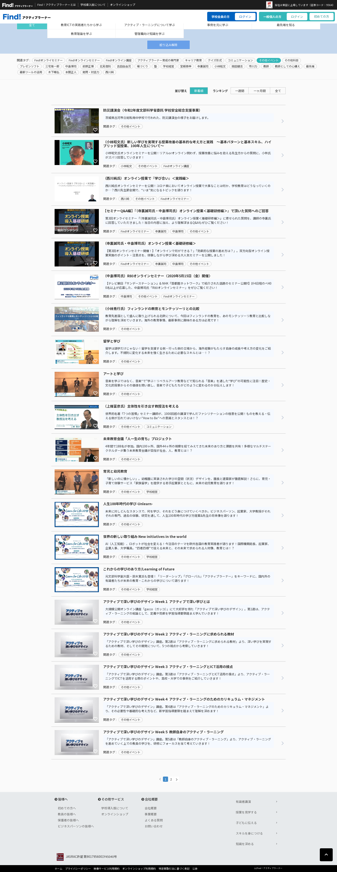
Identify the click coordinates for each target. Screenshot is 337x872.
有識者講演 (243, 801)
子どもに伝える (246, 823)
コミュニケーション (240, 60)
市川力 (253, 66)
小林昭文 (220, 66)
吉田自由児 (124, 66)
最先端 (310, 66)
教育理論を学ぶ (81, 33)
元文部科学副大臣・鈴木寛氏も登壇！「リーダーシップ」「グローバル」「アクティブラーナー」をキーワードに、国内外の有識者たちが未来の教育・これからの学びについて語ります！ (187, 578)
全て (32, 25)
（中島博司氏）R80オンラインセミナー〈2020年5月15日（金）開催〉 (157, 276)
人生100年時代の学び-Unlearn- (128, 504)
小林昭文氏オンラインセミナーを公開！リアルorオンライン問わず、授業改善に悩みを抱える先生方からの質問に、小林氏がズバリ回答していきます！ (188, 155)
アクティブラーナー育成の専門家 (158, 60)
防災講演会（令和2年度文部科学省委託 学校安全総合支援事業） (152, 110)
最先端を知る (286, 25)
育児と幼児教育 (115, 471)
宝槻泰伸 (185, 66)
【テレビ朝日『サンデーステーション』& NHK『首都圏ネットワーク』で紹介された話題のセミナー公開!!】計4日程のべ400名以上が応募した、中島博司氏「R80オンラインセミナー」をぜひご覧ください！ (188, 285)
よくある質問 (154, 820)
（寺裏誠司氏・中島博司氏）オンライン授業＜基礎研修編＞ (149, 243)
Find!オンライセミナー (48, 60)
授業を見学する (246, 812)
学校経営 (168, 66)
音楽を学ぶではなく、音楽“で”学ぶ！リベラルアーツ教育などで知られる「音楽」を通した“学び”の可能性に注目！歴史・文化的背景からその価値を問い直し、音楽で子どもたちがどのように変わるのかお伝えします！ (188, 383)
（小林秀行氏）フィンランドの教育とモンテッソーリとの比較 (151, 309)
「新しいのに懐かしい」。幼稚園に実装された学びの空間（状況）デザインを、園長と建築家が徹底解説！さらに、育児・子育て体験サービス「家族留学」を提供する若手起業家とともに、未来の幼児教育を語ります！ (188, 480)
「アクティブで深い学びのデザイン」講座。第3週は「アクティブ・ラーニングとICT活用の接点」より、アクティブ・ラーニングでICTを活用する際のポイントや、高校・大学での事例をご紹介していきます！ (187, 676)
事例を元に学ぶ (217, 25)
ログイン (245, 16)
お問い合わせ (154, 826)
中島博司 (71, 66)
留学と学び (111, 341)
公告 (195, 868)
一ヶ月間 (260, 91)
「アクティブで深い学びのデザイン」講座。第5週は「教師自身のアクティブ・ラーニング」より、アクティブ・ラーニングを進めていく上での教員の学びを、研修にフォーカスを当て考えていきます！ (188, 741)
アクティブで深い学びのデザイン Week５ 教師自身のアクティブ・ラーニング (163, 732)
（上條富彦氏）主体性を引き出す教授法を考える (141, 406)
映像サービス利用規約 (106, 868)
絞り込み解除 (168, 45)
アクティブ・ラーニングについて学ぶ (149, 25)
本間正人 (71, 72)
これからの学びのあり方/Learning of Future (139, 569)
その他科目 (292, 60)
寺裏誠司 (202, 66)
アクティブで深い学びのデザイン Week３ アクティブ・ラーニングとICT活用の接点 (168, 667)
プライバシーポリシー (78, 868)
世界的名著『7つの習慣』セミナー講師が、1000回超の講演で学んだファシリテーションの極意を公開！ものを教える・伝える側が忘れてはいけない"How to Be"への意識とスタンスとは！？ (187, 415)
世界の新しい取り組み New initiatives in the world (145, 537)
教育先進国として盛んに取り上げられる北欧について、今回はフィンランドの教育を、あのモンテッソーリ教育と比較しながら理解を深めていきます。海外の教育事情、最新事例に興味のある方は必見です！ (188, 318)
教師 (266, 66)
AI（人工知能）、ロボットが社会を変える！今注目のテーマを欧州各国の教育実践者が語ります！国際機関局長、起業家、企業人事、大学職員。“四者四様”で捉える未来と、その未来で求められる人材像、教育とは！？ (188, 546)
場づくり (142, 66)
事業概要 (151, 814)
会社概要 (151, 808)
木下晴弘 (53, 72)
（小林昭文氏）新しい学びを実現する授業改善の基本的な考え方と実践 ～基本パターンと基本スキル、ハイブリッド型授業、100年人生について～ (187, 144)
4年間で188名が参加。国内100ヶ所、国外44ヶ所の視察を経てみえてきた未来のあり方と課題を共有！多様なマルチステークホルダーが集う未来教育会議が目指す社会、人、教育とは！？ (188, 448)
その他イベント (269, 60)
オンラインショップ (122, 5)
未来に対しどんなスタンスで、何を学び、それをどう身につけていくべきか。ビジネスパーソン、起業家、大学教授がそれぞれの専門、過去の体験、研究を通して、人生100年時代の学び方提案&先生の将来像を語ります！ (187, 513)
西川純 (109, 72)
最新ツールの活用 (31, 72)
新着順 (198, 91)
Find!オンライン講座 (119, 60)
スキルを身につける (249, 833)
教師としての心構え (287, 66)
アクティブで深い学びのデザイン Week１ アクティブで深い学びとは (156, 602)
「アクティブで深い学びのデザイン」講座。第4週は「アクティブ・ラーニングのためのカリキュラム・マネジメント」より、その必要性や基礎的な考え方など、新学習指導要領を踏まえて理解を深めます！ (187, 708)
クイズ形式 (215, 60)
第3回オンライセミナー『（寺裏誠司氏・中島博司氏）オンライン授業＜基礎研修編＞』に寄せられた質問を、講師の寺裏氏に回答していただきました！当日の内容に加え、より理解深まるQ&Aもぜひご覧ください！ (188, 220)
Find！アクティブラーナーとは (56, 5)
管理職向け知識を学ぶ (150, 33)
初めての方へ (67, 808)
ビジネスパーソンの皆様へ (76, 826)
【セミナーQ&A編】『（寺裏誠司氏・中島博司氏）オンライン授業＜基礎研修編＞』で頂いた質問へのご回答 (186, 211)
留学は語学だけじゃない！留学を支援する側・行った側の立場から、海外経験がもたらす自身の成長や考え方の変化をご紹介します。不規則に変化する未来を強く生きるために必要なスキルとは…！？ (188, 350)
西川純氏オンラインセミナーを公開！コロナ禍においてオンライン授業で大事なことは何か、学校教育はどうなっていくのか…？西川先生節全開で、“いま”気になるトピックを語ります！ (188, 188)
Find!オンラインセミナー (84, 60)
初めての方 (321, 16)
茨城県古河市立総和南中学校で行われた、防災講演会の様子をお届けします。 (157, 117)
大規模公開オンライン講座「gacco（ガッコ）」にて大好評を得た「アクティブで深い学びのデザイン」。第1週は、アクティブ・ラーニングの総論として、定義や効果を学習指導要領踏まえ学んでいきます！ (187, 611)
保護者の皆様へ (68, 820)
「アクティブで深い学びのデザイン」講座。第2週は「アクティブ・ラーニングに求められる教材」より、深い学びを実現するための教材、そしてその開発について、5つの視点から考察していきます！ (188, 643)
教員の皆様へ (67, 814)
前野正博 (88, 66)
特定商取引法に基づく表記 (174, 868)
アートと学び (113, 374)
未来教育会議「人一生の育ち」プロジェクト (137, 439)
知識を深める (245, 844)
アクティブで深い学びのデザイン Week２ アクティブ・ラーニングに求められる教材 (168, 634)
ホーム (58, 868)
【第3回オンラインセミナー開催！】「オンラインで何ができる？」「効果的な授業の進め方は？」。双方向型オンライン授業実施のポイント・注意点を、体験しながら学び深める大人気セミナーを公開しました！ (187, 253)
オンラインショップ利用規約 (139, 868)
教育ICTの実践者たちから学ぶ (81, 25)
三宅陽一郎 (52, 66)
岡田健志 (237, 66)
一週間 (239, 91)
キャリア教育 (193, 60)
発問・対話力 (91, 72)
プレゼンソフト (29, 66)
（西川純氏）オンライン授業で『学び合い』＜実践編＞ (146, 178)
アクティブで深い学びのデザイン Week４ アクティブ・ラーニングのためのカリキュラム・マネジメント (184, 699)
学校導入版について (93, 5)
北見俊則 (105, 66)
